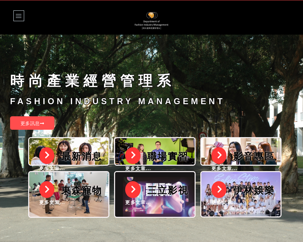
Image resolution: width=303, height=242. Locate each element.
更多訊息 (32, 123)
